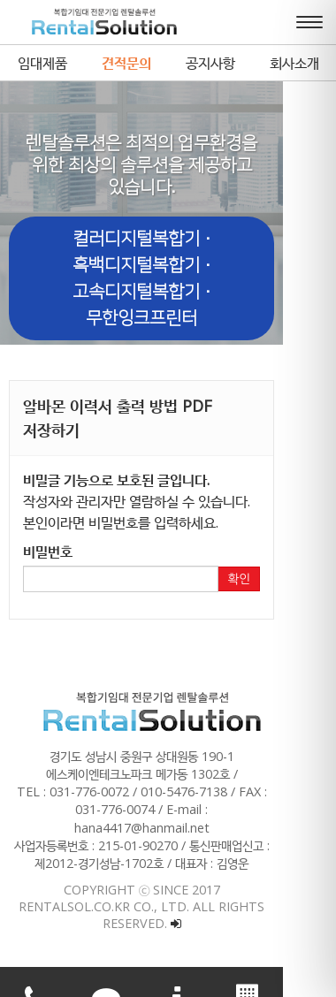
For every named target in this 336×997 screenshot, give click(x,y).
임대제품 (42, 62)
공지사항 (210, 62)
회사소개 (294, 62)
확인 (291, 555)
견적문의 (126, 62)
